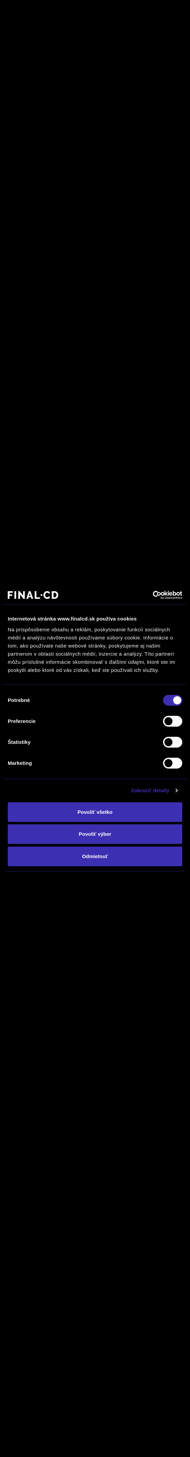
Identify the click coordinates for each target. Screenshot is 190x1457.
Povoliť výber (95, 834)
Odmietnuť (95, 856)
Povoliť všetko (95, 812)
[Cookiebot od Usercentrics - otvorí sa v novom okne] (152, 595)
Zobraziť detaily (150, 790)
